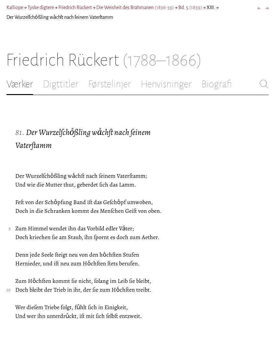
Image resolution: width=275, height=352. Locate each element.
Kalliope (14, 7)
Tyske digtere (41, 7)
